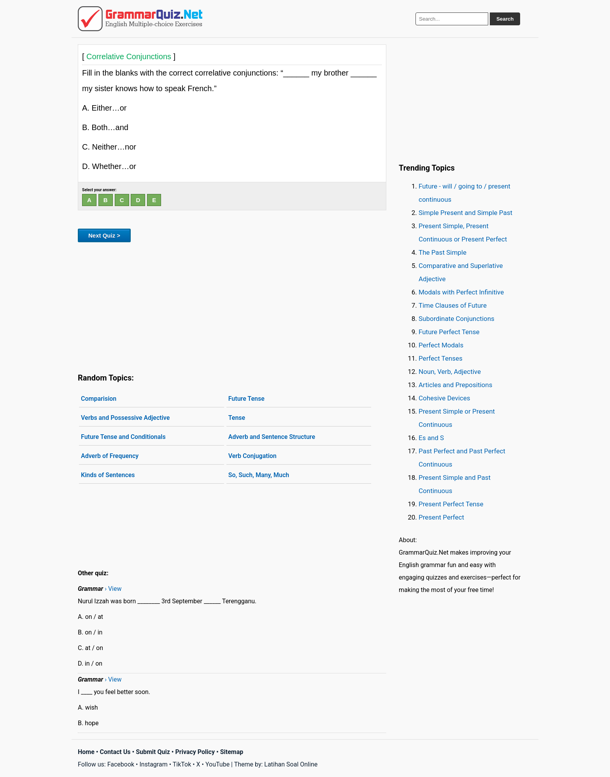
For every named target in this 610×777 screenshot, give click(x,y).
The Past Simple (442, 252)
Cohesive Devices (444, 398)
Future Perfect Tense (449, 332)
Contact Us (115, 752)
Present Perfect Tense (451, 504)
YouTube (217, 764)
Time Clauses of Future (453, 305)
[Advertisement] (232, 306)
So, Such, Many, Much (258, 475)
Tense (236, 417)
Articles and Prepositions (455, 385)
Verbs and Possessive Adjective (125, 417)
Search (505, 19)
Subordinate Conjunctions (456, 318)
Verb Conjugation (252, 456)
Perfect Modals (441, 345)
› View (113, 588)
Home (86, 752)
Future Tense (246, 398)
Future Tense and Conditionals (123, 436)
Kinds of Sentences (108, 475)
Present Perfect (441, 517)
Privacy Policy (195, 752)
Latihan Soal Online (290, 764)
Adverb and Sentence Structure (271, 436)
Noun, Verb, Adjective (450, 371)
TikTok (182, 764)
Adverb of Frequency (109, 456)
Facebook (120, 764)
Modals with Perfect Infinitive (461, 292)
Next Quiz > (104, 235)
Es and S (431, 438)
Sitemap (232, 752)
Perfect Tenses (441, 358)
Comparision (98, 398)
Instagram (153, 764)
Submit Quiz (153, 752)
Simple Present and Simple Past (465, 213)
